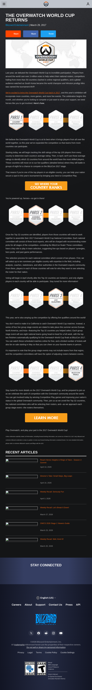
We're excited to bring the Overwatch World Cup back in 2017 (33, 93)
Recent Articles (22, 452)
